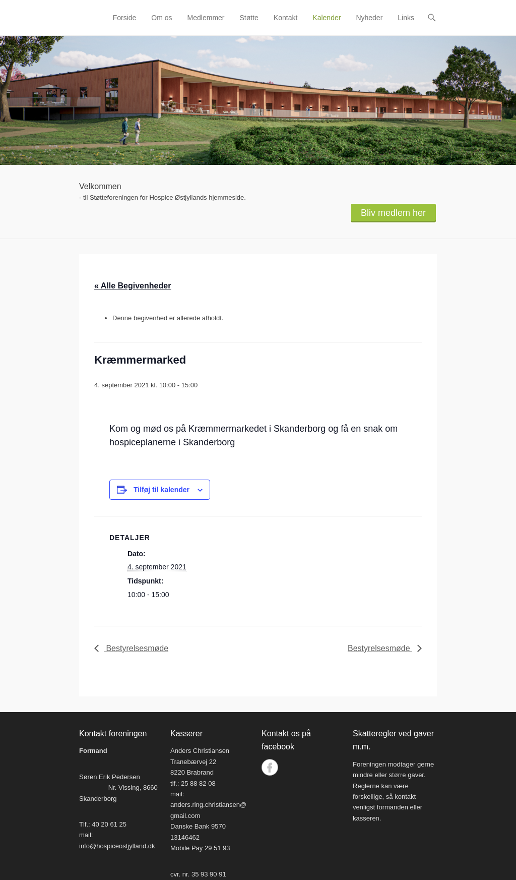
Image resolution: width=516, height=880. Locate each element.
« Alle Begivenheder (132, 285)
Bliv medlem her (393, 213)
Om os (161, 18)
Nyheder (369, 18)
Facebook (270, 767)
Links (406, 18)
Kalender (326, 18)
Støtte (249, 18)
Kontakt (285, 18)
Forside (125, 18)
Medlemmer (206, 18)
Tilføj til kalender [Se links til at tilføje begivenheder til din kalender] (161, 490)
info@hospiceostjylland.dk (117, 846)
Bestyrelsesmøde (136, 648)
